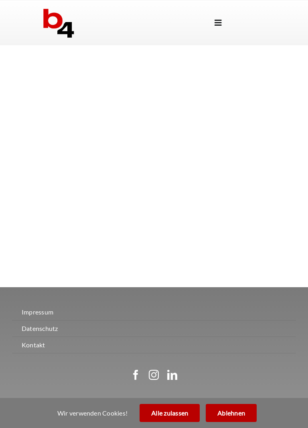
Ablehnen (231, 413)
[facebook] (136, 375)
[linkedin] (172, 375)
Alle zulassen (169, 413)
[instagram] (154, 375)
